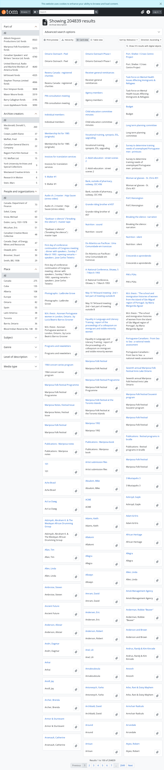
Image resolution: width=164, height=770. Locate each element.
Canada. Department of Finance (20, 205)
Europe (20, 297)
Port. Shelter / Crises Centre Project (140, 55)
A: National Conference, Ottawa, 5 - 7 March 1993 (101, 271)
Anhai (47, 662)
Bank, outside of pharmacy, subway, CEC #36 (98, 183)
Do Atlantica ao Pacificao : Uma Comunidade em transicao (100, 245)
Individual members (54, 114)
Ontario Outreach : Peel (56, 53)
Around (89, 725)
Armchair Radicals (135, 706)
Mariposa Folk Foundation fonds (20, 48)
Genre (7, 347)
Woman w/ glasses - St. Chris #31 (142, 178)
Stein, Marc (20, 183)
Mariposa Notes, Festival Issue (59, 405)
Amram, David (92, 593)
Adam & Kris (132, 515)
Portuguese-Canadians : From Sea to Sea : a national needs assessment (142, 341)
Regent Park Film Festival (20, 153)
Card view (82, 40)
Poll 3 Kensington (134, 198)
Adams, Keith (91, 518)
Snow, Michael (20, 217)
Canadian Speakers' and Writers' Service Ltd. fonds (20, 57)
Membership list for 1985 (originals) (57, 135)
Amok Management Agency (139, 590)
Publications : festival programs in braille (142, 438)
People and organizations (19, 191)
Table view (96, 40)
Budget (129, 106)
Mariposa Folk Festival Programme (102, 379)
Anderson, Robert (94, 631)
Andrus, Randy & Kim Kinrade (140, 648)
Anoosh (130, 668)
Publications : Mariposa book (99, 442)
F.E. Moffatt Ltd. (20, 159)
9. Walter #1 (51, 176)
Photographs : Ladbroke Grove (60, 293)
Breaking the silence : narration (141, 216)
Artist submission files (96, 462)
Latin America (20, 313)
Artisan (89, 743)
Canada (20, 281)
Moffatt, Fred (20, 140)
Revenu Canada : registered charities (58, 74)
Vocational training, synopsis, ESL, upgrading (102, 136)
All (5, 32)
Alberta (20, 292)
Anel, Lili (89, 649)
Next (130, 765)
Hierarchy (67, 40)
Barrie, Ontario (20, 324)
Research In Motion (20, 178)
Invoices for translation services (60, 156)
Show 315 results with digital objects (143, 46)
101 (46, 463)
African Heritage (134, 534)
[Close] (161, 3)
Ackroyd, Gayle (133, 497)
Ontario (20, 303)
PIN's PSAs (131, 274)
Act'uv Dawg (51, 501)
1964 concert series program (59, 364)
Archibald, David (93, 706)
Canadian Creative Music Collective (20, 234)
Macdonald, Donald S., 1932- (20, 127)
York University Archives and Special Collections (20, 165)
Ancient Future (52, 606)
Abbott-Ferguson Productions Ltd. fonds (20, 40)
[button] (142, 12)
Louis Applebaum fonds (20, 106)
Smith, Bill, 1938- (20, 261)
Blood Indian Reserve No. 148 (20, 329)
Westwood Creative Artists (20, 173)
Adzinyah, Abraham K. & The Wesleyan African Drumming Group (59, 523)
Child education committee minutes (98, 113)
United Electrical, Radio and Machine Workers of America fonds (20, 66)
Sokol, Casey (20, 212)
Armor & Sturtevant (54, 718)
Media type (10, 366)
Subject (8, 337)
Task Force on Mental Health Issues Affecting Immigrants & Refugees (140, 80)
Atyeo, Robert (133, 743)
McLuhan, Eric (20, 228)
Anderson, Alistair (53, 624)
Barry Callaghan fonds (20, 100)
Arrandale (131, 725)
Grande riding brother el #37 (99, 204)
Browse (24, 12)
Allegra (129, 553)
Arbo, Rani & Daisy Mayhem (139, 687)
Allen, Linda (50, 568)
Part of (8, 26)
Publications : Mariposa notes (59, 443)
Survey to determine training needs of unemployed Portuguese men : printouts (143, 148)
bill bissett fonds (20, 76)
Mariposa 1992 (92, 423)
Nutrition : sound (93, 224)
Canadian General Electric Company (20, 146)
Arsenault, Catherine (55, 737)
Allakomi (89, 537)
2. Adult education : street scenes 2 (101, 160)
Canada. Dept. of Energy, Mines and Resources (20, 243)
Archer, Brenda (52, 700)
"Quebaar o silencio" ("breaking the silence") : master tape (60, 220)
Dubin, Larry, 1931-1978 (20, 223)
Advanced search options (60, 32)
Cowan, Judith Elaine (20, 134)
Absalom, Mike (92, 480)
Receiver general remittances (99, 72)
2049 (122, 765)
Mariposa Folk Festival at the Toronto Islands (99, 402)
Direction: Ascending (150, 40)
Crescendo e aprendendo (138, 255)
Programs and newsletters (58, 346)
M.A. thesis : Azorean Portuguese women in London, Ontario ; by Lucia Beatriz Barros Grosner (61, 316)
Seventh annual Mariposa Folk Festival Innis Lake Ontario (141, 369)
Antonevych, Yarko (94, 687)
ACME (88, 499)
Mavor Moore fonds (20, 95)
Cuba (20, 287)
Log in (156, 12)
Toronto (20, 319)
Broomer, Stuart (20, 256)
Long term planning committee (141, 125)
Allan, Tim (49, 549)
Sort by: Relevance (127, 40)
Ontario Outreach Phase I (97, 53)
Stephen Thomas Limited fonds (20, 82)
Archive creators (14, 113)
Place (7, 269)
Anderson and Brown (136, 629)
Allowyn (89, 574)
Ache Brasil (50, 482)
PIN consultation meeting (57, 95)
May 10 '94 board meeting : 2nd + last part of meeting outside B (101, 294)
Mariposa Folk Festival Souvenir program (141, 396)
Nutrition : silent (134, 237)
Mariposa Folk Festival (96, 361)
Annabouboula (92, 668)
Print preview (51, 40)
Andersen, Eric (92, 612)
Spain (20, 308)
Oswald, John (20, 250)
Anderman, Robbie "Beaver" (139, 609)
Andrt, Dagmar (52, 643)
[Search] (66, 12)
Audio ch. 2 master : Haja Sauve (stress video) (60, 197)
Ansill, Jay (49, 681)
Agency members (94, 92)
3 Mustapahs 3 (133, 478)
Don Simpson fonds (20, 90)
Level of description (15, 357)
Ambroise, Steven (53, 587)
